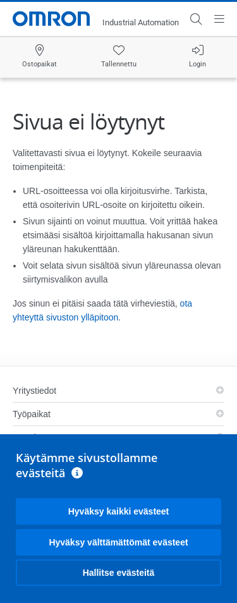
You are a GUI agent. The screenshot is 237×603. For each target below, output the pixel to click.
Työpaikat (32, 414)
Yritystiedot (34, 391)
